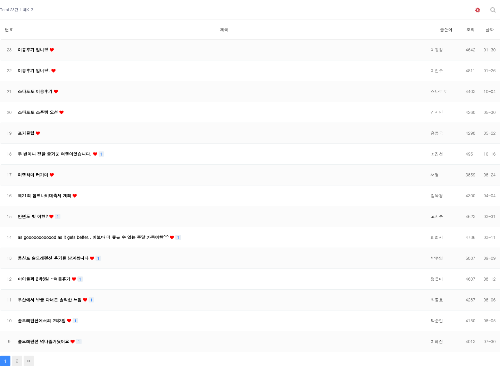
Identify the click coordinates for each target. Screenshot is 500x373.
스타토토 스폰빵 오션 (38, 112)
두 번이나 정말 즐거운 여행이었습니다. (55, 154)
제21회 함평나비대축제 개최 (45, 195)
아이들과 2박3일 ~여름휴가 (45, 279)
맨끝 (29, 361)
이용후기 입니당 (34, 49)
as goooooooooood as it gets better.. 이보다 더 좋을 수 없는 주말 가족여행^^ (94, 237)
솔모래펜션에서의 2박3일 (42, 320)
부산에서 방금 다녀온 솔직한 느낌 (50, 299)
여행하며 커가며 (34, 174)
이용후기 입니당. (34, 70)
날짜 (489, 29)
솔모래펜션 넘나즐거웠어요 (44, 341)
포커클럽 (27, 133)
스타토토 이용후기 (36, 91)
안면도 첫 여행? (33, 216)
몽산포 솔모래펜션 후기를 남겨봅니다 (54, 258)
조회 (470, 29)
